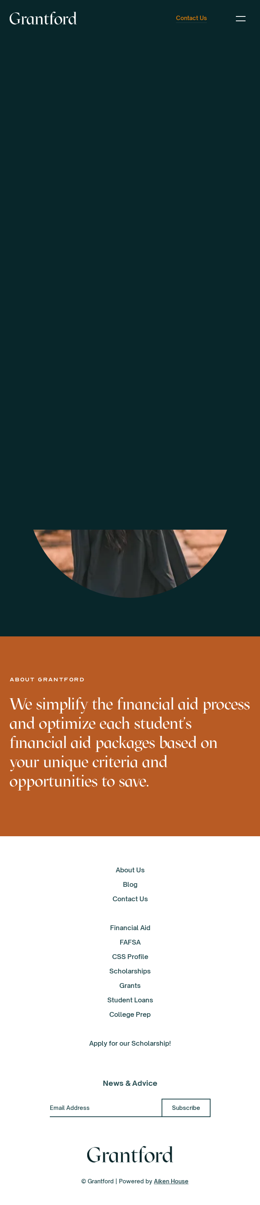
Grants (130, 985)
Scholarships (130, 971)
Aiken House (171, 1181)
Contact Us (130, 899)
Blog (130, 884)
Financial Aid (130, 928)
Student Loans (130, 1000)
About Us (130, 870)
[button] (240, 18)
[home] (43, 18)
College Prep (130, 1014)
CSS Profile (130, 957)
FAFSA (130, 942)
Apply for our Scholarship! (130, 1043)
